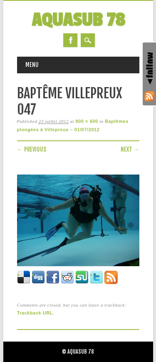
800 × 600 (86, 121)
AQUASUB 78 (78, 20)
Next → (130, 149)
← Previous (31, 149)
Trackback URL (35, 312)
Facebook (70, 40)
